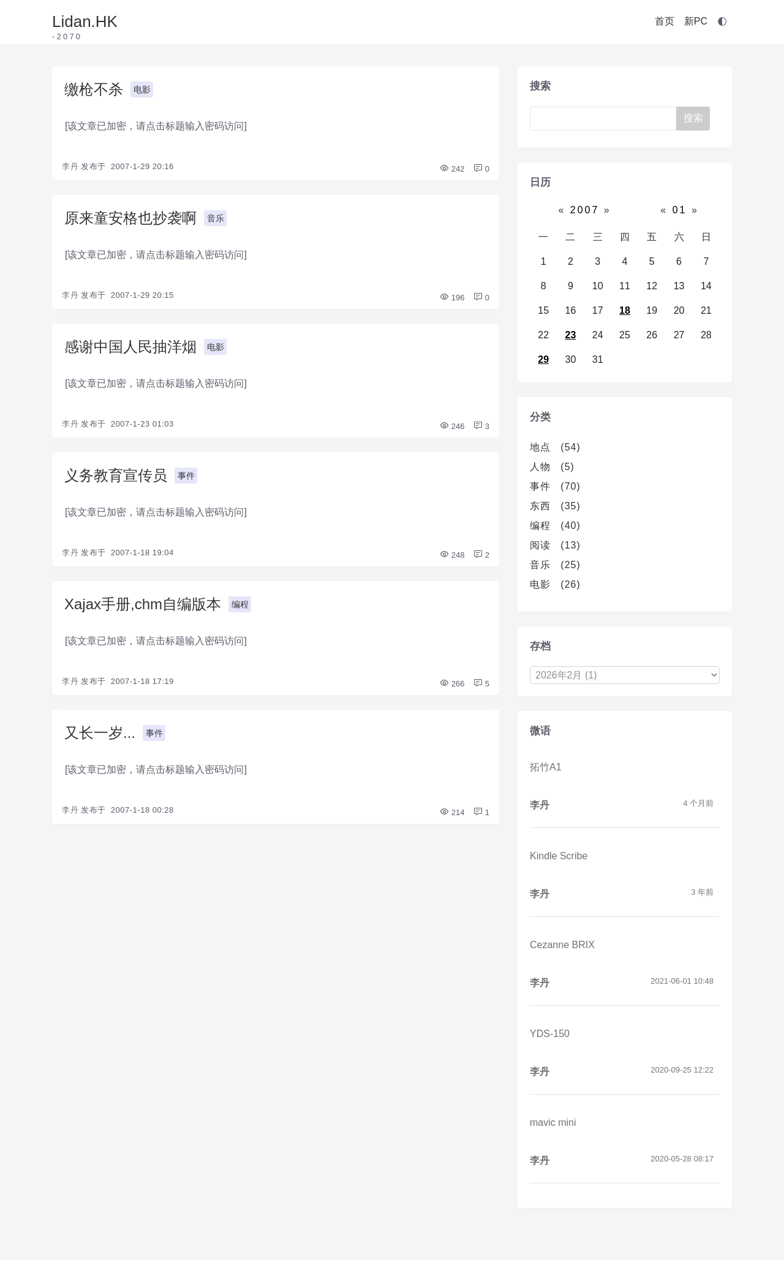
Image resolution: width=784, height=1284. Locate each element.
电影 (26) (555, 584)
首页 (664, 21)
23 (570, 335)
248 (451, 555)
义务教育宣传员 (115, 475)
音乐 (215, 218)
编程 (240, 604)
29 (543, 359)
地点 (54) (555, 447)
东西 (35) (555, 506)
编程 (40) (555, 525)
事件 (186, 476)
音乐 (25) (555, 565)
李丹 (70, 166)
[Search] (606, 119)
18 (624, 310)
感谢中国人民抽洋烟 (130, 346)
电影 (142, 89)
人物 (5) (552, 467)
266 (451, 683)
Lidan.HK (85, 21)
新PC (695, 21)
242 (451, 168)
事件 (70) (555, 486)
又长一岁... (99, 732)
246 (451, 426)
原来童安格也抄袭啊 (130, 218)
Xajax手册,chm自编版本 (142, 604)
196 (451, 297)
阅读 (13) (555, 545)
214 (451, 812)
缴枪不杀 (93, 89)
